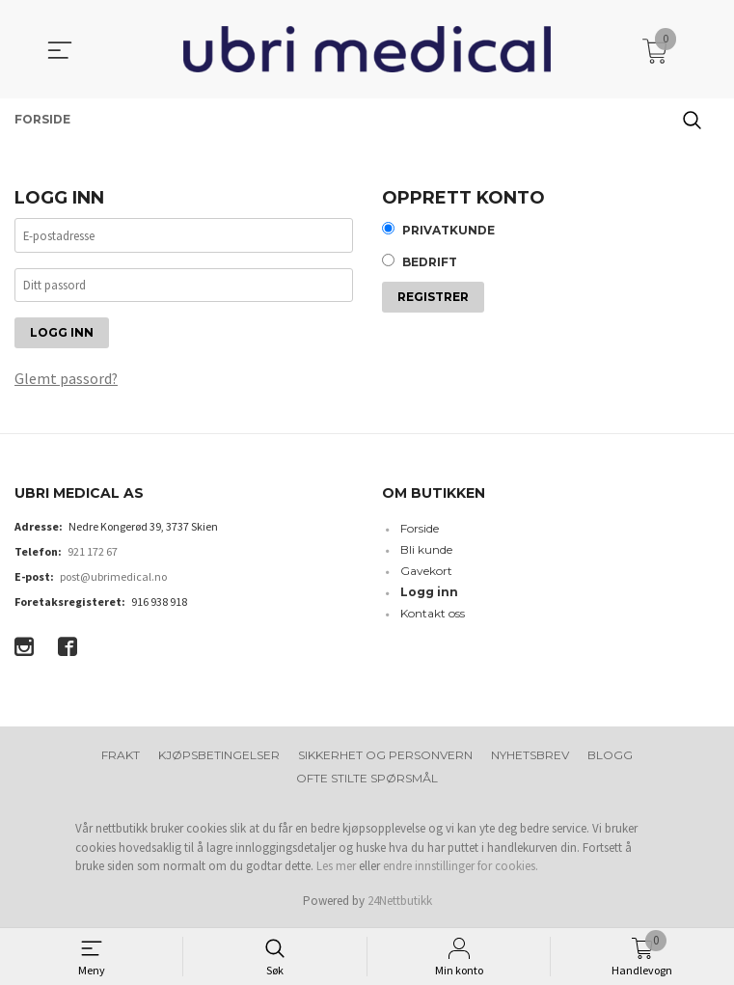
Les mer (336, 868)
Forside (419, 530)
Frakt (120, 757)
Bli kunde (426, 551)
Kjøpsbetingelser (219, 757)
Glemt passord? (66, 380)
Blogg (610, 757)
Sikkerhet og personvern (385, 757)
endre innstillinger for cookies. (460, 868)
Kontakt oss (432, 615)
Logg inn (429, 594)
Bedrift (429, 264)
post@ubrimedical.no (113, 578)
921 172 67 (93, 553)
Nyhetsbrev (530, 757)
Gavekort (426, 572)
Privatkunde (448, 231)
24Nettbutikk (399, 901)
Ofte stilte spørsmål (367, 780)
